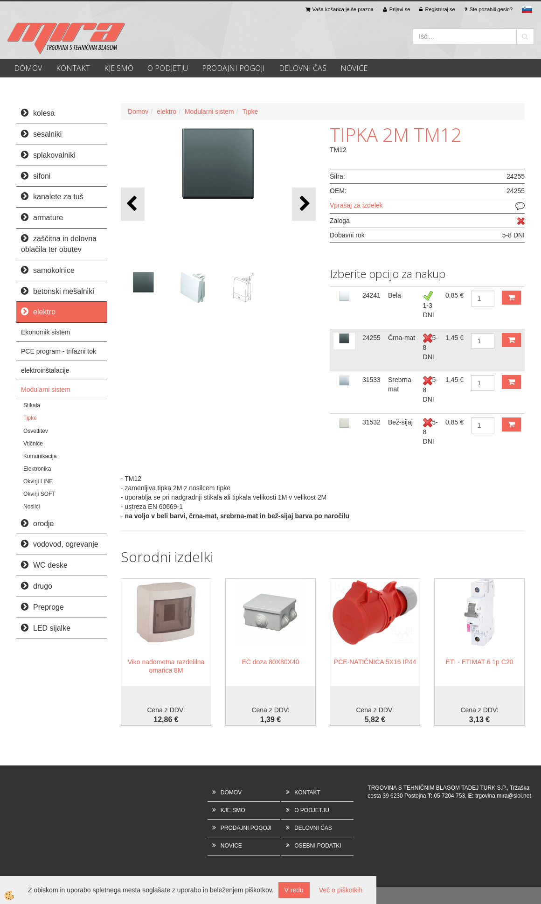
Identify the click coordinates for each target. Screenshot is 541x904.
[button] (304, 204)
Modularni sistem (45, 389)
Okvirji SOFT (39, 494)
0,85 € (454, 295)
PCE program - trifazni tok (58, 351)
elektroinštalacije (45, 370)
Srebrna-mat (400, 384)
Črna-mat (401, 337)
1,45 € (454, 337)
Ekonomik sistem (45, 332)
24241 (371, 295)
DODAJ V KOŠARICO (511, 298)
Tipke (30, 418)
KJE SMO (118, 68)
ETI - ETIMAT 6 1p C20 (479, 662)
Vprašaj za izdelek (356, 205)
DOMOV (28, 68)
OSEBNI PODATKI (317, 845)
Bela (394, 295)
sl (527, 9)
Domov (138, 111)
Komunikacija (39, 456)
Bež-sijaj (400, 422)
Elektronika (37, 469)
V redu (294, 890)
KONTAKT (73, 68)
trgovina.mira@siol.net (503, 796)
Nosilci (31, 506)
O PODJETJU (167, 68)
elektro (166, 111)
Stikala (31, 405)
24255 (371, 337)
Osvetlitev (35, 431)
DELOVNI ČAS (302, 68)
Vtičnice (33, 443)
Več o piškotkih (340, 890)
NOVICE (354, 68)
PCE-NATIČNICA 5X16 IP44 (375, 662)
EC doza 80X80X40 (270, 662)
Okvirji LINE (38, 481)
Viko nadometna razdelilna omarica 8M (166, 666)
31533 (371, 379)
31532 (371, 422)
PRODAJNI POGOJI (233, 68)
